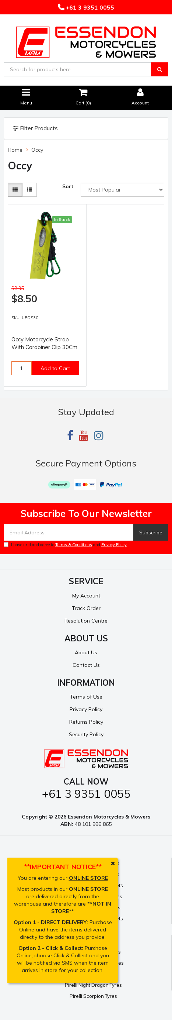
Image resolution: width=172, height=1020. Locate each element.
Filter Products (35, 128)
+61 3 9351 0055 (89, 7)
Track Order (86, 608)
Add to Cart (55, 368)
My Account (86, 595)
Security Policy (86, 734)
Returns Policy (86, 722)
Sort (67, 186)
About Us (86, 652)
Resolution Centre (86, 620)
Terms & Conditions (73, 544)
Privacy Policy (114, 544)
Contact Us (86, 665)
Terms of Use (86, 696)
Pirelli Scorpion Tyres (93, 996)
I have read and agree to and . (66, 544)
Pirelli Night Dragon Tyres (93, 985)
